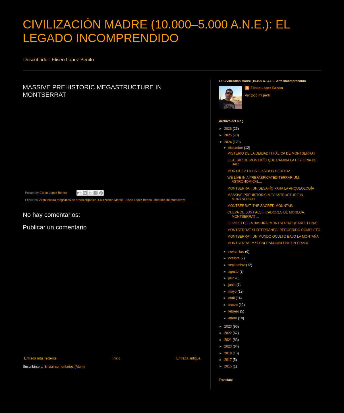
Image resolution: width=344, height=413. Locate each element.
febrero (234, 311)
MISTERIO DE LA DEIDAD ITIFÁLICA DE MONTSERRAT (271, 153)
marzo (233, 305)
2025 (228, 135)
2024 (228, 142)
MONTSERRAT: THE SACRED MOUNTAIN (260, 206)
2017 (228, 360)
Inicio (117, 358)
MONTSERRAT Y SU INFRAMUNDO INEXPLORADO (268, 243)
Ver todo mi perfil (257, 95)
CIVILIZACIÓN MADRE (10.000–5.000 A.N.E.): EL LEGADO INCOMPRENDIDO (156, 31)
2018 (228, 353)
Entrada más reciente (40, 358)
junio (232, 285)
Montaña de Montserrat (169, 200)
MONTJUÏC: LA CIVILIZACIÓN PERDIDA (258, 171)
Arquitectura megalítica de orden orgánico (67, 200)
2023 (228, 326)
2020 (228, 346)
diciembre (236, 148)
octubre (234, 258)
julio (231, 278)
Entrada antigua (188, 358)
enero (233, 318)
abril (232, 298)
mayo (233, 291)
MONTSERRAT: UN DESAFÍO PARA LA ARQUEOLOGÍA (270, 188)
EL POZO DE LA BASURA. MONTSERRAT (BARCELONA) (272, 223)
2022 (228, 333)
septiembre (237, 265)
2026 (228, 129)
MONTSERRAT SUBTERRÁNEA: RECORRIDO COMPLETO (273, 230)
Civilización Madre (110, 200)
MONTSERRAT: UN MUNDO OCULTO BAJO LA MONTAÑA (273, 237)
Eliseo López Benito (138, 200)
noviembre (236, 252)
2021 (228, 340)
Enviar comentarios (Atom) (64, 367)
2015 (228, 366)
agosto (233, 272)
